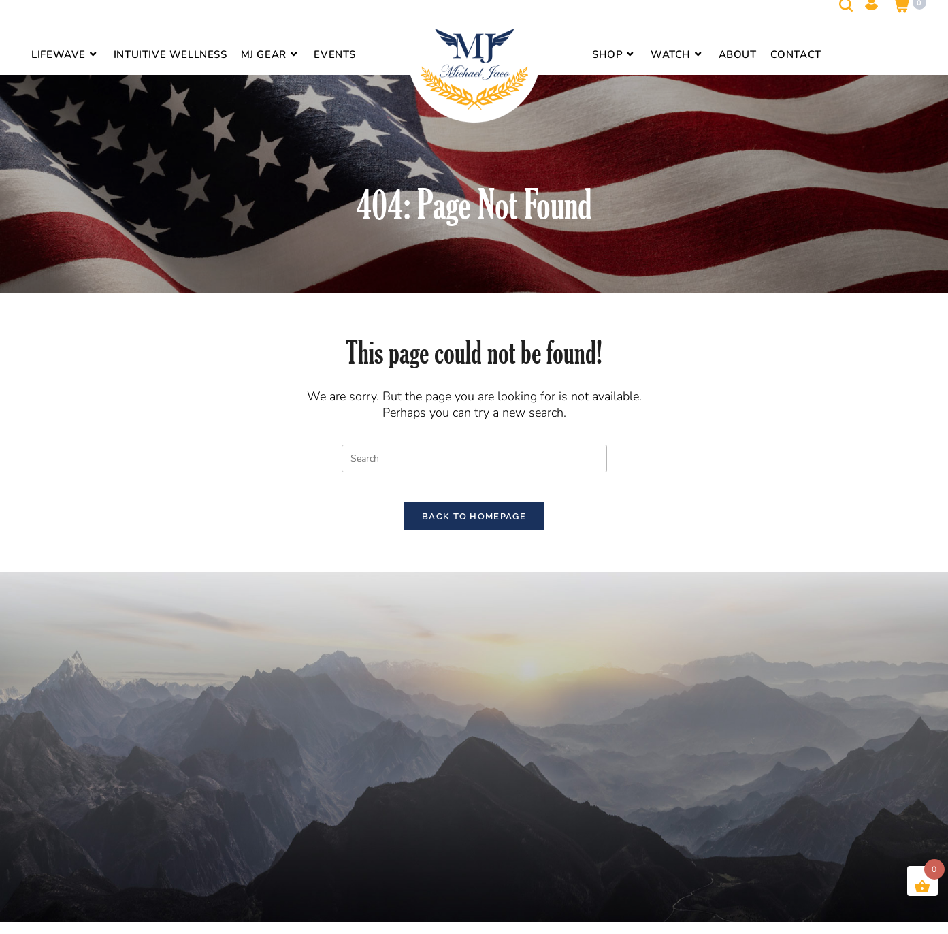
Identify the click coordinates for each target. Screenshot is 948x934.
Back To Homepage (474, 528)
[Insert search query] (474, 458)
